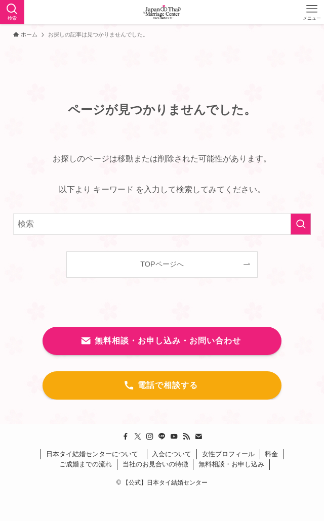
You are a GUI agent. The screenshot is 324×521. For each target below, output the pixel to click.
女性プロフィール (228, 454)
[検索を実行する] (301, 224)
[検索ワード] (162, 224)
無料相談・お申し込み (231, 464)
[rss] (186, 436)
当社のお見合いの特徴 (155, 464)
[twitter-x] (137, 436)
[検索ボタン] (12, 12)
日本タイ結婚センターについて (94, 454)
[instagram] (149, 436)
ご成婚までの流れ (85, 464)
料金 (271, 454)
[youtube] (174, 436)
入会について (171, 454)
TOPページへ (161, 264)
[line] (162, 436)
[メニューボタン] (312, 12)
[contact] (198, 436)
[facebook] (125, 436)
